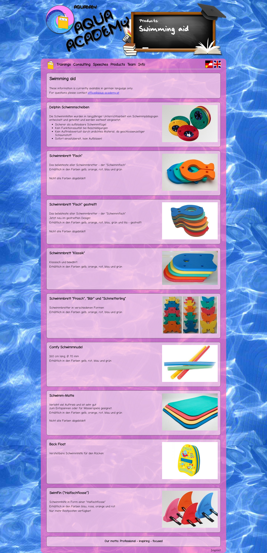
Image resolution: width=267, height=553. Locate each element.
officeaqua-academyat (103, 92)
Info (141, 64)
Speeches (100, 64)
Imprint (216, 550)
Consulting (81, 64)
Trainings (64, 64)
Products (118, 64)
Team (131, 64)
